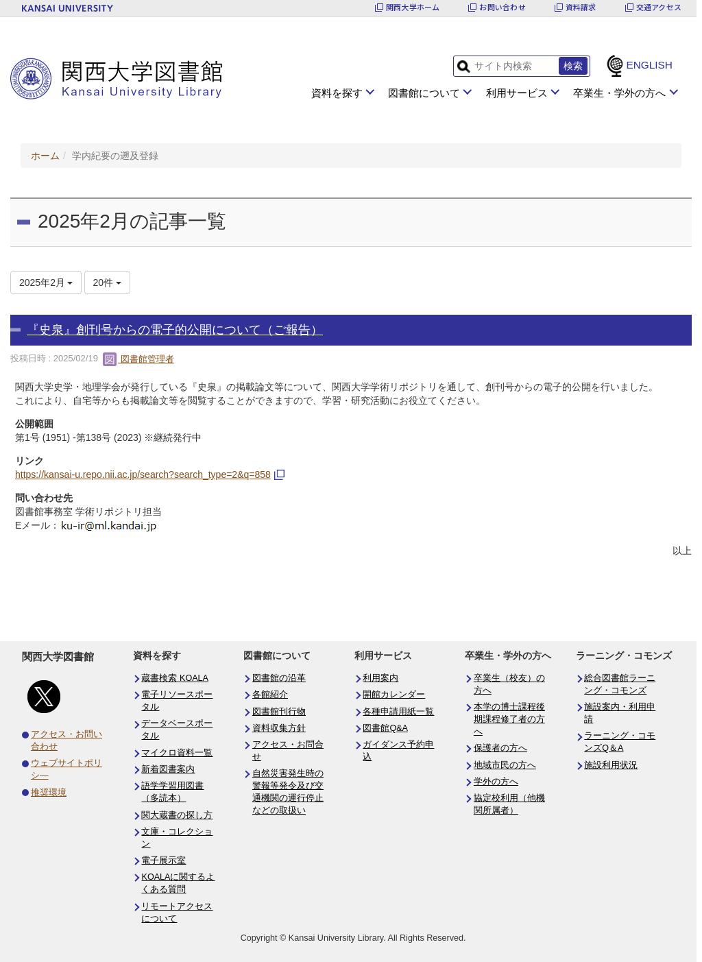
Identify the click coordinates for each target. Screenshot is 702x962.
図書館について (424, 93)
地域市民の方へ (505, 765)
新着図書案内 (168, 769)
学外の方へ (496, 781)
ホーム (45, 155)
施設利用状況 (611, 765)
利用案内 (380, 678)
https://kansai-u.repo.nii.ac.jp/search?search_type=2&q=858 (143, 474)
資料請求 (581, 7)
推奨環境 (48, 792)
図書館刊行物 (279, 712)
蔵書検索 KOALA (174, 678)
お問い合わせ (502, 7)
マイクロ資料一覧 (177, 753)
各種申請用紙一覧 (398, 712)
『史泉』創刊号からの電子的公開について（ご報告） (175, 330)
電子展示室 (163, 860)
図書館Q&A (385, 728)
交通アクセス (658, 7)
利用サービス (517, 93)
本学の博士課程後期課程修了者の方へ (509, 719)
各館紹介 (270, 694)
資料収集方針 (279, 728)
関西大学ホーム (413, 7)
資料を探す (337, 93)
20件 (107, 282)
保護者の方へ (500, 748)
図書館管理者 (138, 359)
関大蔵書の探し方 (177, 815)
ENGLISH (649, 65)
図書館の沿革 (279, 678)
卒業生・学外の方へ (619, 93)
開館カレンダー (394, 694)
